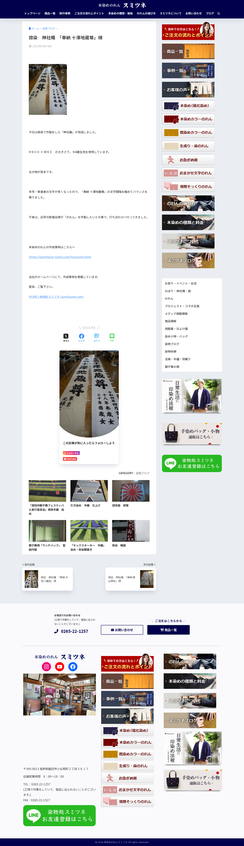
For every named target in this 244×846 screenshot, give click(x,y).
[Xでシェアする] (66, 338)
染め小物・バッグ (176, 336)
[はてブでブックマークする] (97, 338)
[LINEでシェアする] (112, 338)
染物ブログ (142, 473)
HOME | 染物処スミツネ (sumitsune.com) (56, 296)
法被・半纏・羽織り (178, 359)
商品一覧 (168, 630)
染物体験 (170, 351)
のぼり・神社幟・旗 (178, 291)
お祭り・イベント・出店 (181, 283)
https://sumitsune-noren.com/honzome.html (60, 257)
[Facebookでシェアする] (81, 338)
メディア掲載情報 (176, 314)
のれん (169, 298)
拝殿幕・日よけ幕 (176, 329)
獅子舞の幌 (172, 367)
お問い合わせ (122, 630)
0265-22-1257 (71, 631)
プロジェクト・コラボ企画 (182, 306)
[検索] (217, 13)
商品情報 (170, 321)
